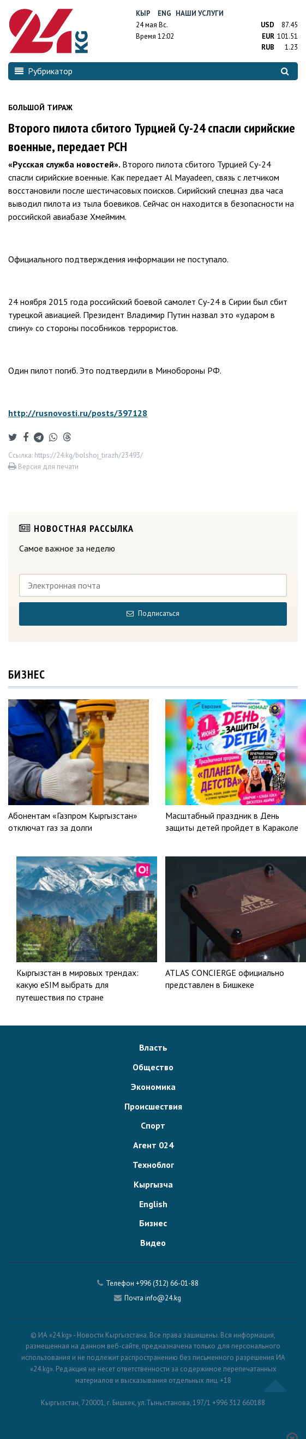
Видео (153, 1242)
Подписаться (153, 613)
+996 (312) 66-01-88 (167, 1283)
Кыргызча (153, 1184)
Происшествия (153, 1106)
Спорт (153, 1125)
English (153, 1203)
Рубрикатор (44, 70)
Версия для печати (43, 466)
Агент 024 (153, 1145)
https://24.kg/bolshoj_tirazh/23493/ (88, 455)
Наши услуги (200, 13)
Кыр (143, 13)
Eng (164, 13)
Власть (153, 1047)
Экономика (153, 1086)
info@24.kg (163, 1298)
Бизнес (153, 1223)
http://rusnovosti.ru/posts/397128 (77, 412)
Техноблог (153, 1164)
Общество (153, 1067)
